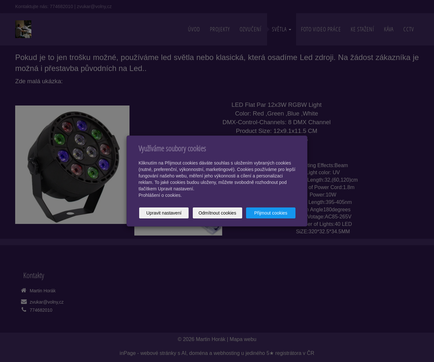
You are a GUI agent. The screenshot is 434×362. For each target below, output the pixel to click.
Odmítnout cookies (217, 213)
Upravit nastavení (163, 213)
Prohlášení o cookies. (160, 195)
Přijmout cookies (270, 213)
